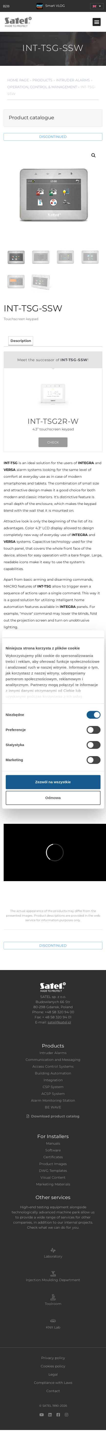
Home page (18, 80)
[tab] (20, 341)
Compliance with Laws (53, 1382)
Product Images (53, 1164)
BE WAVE (53, 1107)
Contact (53, 1391)
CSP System (53, 1087)
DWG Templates (53, 1170)
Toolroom (53, 1304)
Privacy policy (53, 1358)
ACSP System (53, 1093)
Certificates (53, 1157)
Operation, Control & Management (42, 87)
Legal (53, 1374)
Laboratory (53, 1256)
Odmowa (53, 798)
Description (20, 341)
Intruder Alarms (73, 80)
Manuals (53, 1143)
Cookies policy (53, 1366)
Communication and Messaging (53, 1059)
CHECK (53, 442)
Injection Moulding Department (53, 1280)
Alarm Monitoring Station (53, 1100)
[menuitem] (97, 6)
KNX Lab (53, 1327)
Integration (53, 1080)
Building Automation (53, 1073)
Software (53, 1150)
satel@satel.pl (59, 1022)
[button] (96, 21)
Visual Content (53, 1177)
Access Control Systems (53, 1066)
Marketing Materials (53, 1184)
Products (42, 80)
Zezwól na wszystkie (53, 782)
